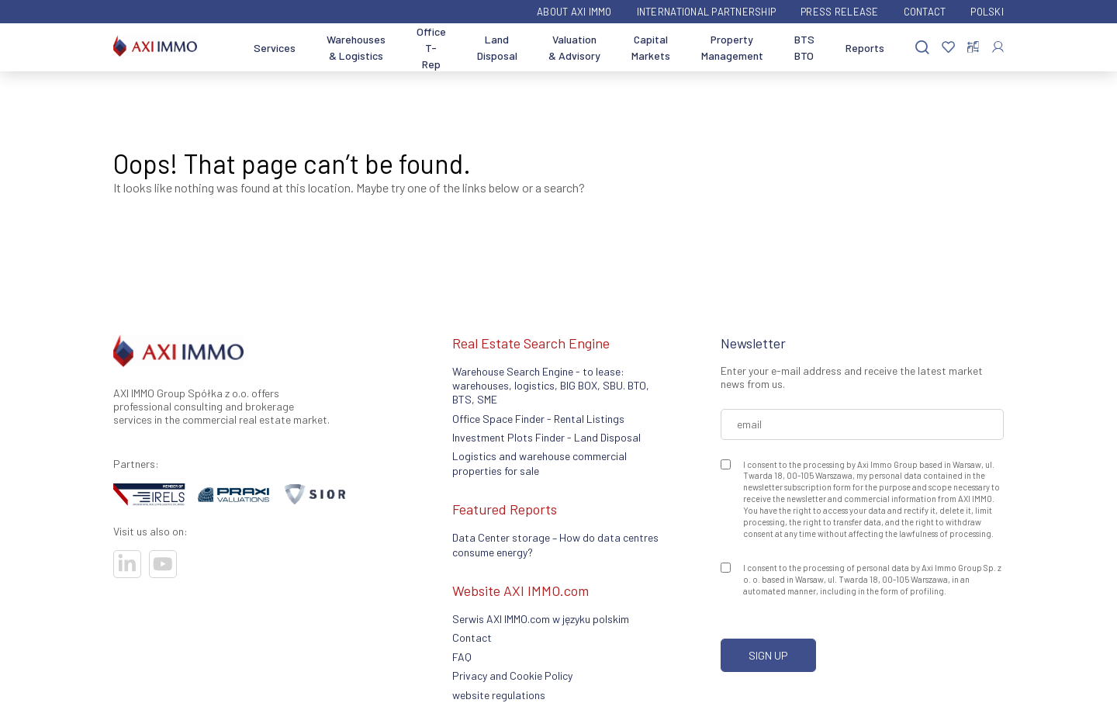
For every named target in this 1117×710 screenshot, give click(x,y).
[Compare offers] (973, 47)
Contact (925, 11)
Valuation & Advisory (574, 47)
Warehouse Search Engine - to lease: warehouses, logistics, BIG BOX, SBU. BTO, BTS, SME (550, 386)
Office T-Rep (431, 48)
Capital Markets (650, 47)
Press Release (839, 11)
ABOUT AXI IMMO (574, 11)
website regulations (498, 694)
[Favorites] (948, 47)
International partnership (706, 11)
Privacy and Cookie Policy (512, 675)
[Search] (922, 47)
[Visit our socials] (127, 564)
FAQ (462, 656)
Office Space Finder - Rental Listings (538, 418)
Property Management (732, 47)
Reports (865, 47)
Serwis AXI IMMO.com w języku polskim (540, 618)
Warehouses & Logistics (356, 47)
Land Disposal (497, 47)
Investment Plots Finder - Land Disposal (546, 437)
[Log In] (998, 47)
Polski (987, 11)
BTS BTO (804, 47)
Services (275, 47)
